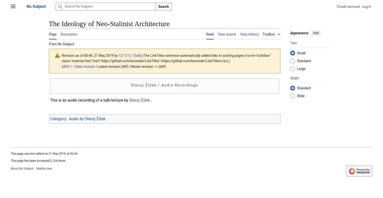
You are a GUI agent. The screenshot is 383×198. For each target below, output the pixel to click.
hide (316, 33)
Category (58, 118)
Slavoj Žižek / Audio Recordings (164, 85)
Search (163, 7)
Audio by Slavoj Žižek (87, 118)
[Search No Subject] (106, 7)
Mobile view (44, 168)
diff (65, 67)
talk (138, 56)
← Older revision (82, 67)
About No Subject (22, 168)
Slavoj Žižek (139, 100)
